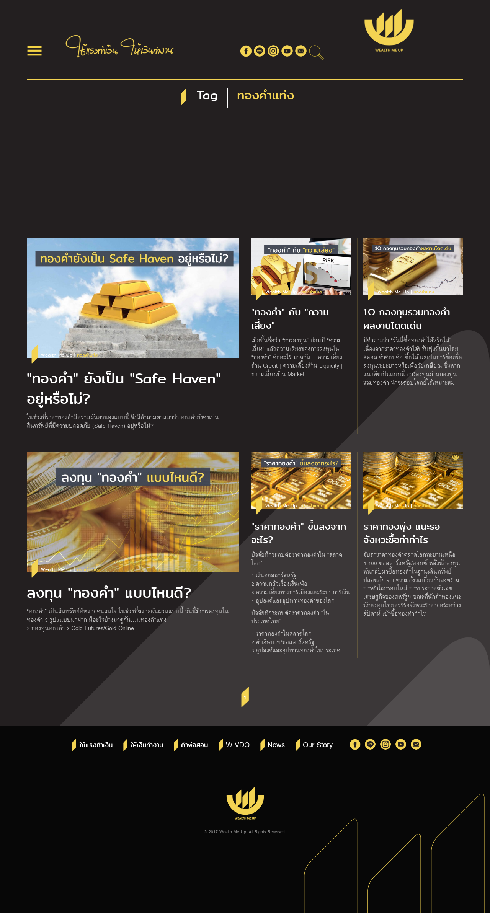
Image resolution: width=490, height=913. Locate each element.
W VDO (238, 744)
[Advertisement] (245, 171)
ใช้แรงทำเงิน (96, 745)
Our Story (318, 744)
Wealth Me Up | (69, 355)
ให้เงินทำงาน (147, 745)
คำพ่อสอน (194, 745)
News (276, 744)
